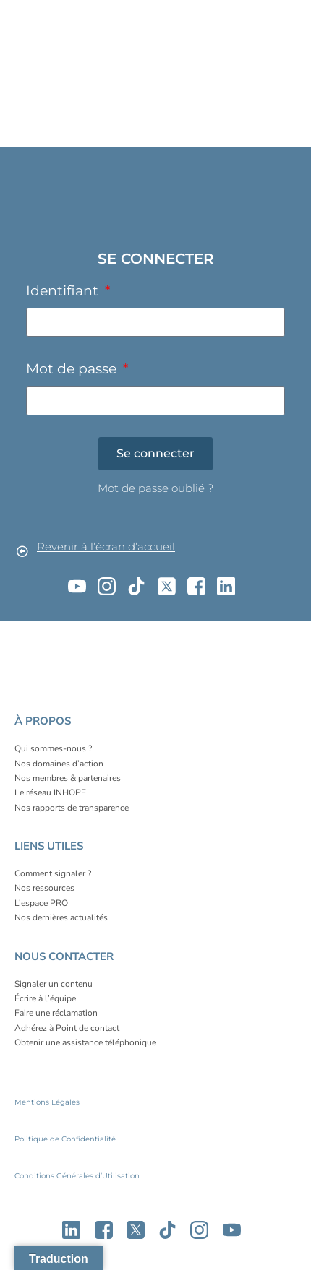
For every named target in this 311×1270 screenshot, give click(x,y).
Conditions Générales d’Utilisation (77, 1175)
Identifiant (64, 290)
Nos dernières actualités (61, 917)
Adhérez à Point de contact (66, 1028)
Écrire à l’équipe (45, 998)
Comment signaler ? (52, 873)
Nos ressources (44, 888)
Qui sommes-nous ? (53, 748)
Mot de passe (73, 368)
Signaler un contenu (53, 984)
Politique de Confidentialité (65, 1139)
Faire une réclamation (56, 1013)
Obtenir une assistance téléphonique (85, 1042)
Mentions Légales (47, 1102)
